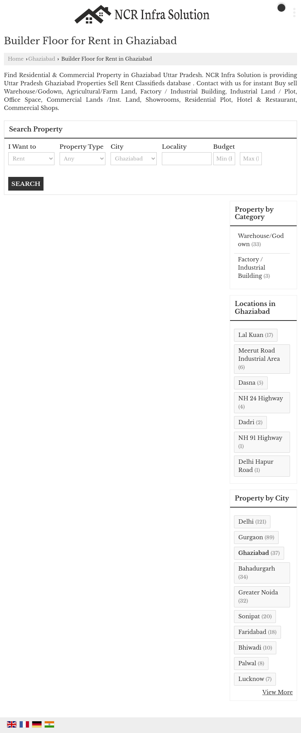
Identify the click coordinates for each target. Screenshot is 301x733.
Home (16, 59)
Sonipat (249, 616)
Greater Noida (258, 592)
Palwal (247, 663)
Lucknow (251, 679)
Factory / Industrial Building (251, 267)
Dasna (247, 382)
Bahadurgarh (256, 568)
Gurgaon (250, 537)
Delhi (246, 521)
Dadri (246, 422)
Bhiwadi (249, 647)
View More (277, 692)
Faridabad (252, 632)
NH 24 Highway (260, 398)
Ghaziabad (41, 59)
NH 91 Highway (260, 437)
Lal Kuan (250, 335)
